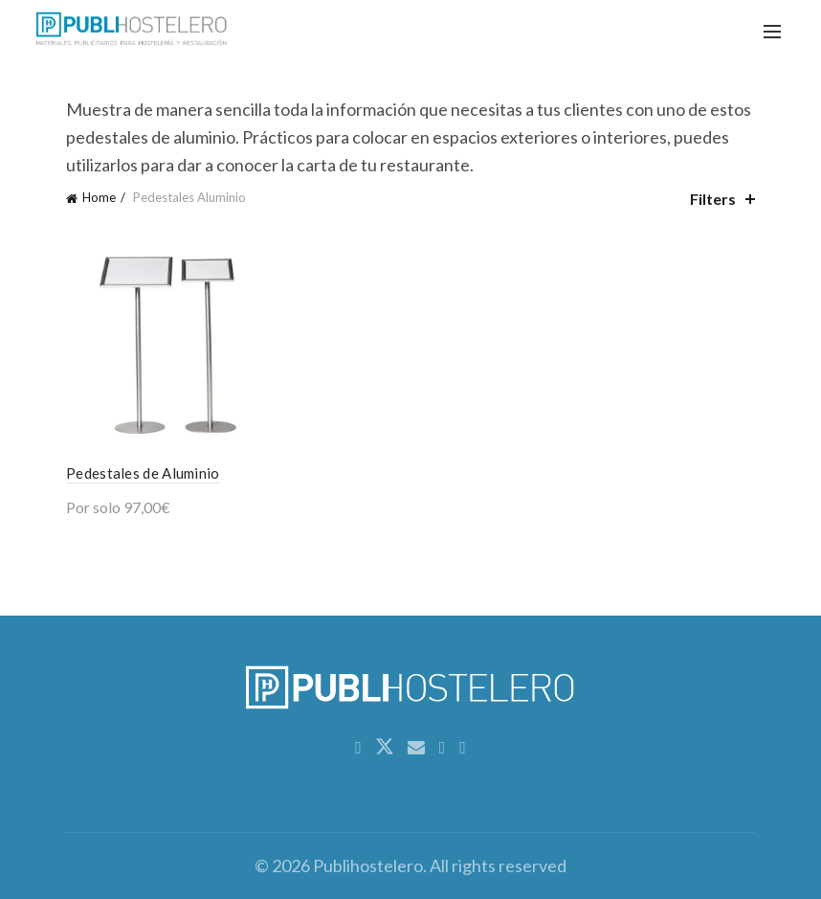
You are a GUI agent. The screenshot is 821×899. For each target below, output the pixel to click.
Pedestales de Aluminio (143, 473)
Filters (713, 199)
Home (99, 197)
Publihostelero (368, 865)
